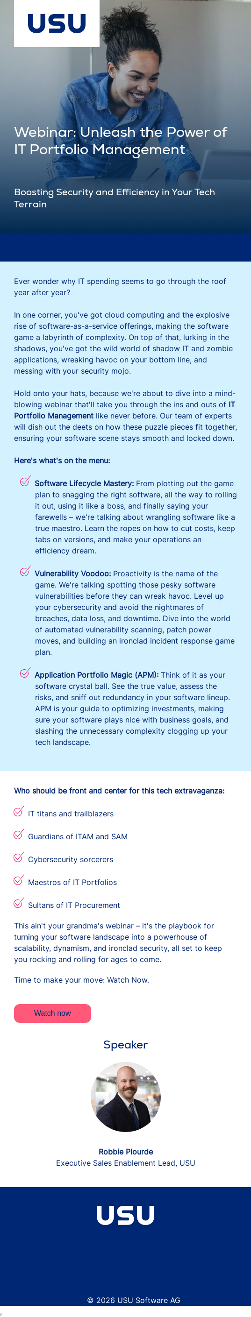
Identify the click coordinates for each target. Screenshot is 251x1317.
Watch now (52, 1013)
